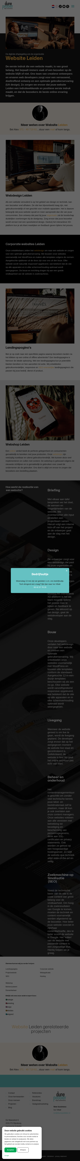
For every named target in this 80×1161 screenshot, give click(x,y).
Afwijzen (23, 1150)
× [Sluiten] (67, 570)
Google (6, 1155)
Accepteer (10, 1150)
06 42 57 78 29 (40, 587)
